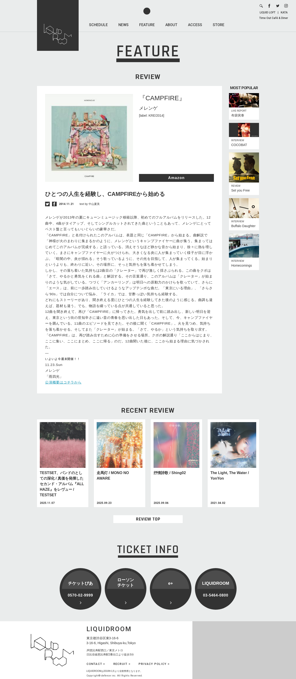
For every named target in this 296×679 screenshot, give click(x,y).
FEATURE (147, 25)
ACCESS (195, 25)
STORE (218, 25)
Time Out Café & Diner (273, 18)
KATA (284, 12)
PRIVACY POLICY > (154, 664)
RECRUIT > (121, 664)
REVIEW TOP (148, 519)
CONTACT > (95, 664)
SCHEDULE (98, 25)
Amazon (176, 178)
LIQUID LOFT (267, 12)
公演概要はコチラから (63, 382)
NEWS (123, 25)
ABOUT (171, 25)
